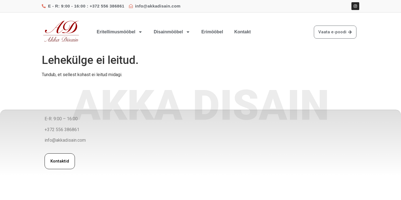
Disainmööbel (172, 32)
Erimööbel (212, 31)
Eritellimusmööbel (120, 32)
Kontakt (242, 31)
